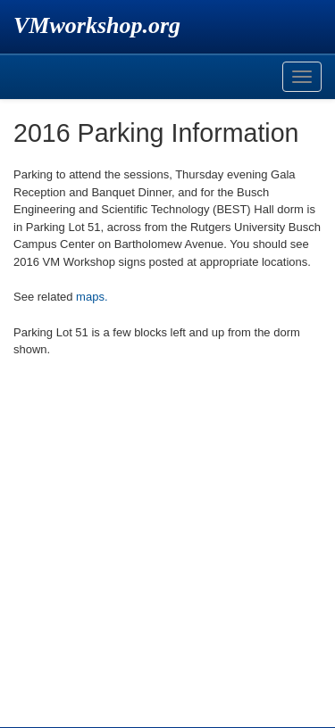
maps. (91, 296)
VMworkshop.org (96, 25)
